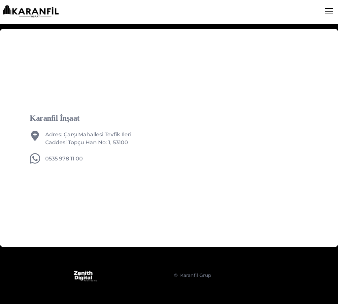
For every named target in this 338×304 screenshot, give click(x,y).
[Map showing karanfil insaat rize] (239, 138)
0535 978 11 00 (64, 158)
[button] (329, 11)
